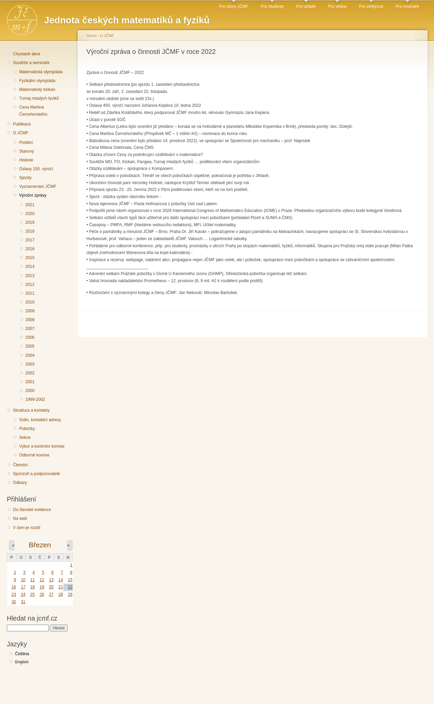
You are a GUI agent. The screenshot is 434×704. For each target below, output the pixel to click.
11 (32, 580)
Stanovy (26, 151)
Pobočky (27, 428)
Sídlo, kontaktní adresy (40, 419)
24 (23, 594)
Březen (40, 545)
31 (23, 602)
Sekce (25, 437)
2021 (30, 204)
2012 (30, 284)
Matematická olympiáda (40, 72)
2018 (30, 231)
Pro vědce (337, 6)
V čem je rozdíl (26, 527)
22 (70, 587)
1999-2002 (35, 399)
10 (23, 580)
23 (14, 594)
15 (70, 580)
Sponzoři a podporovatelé (36, 473)
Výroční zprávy (32, 195)
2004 (30, 355)
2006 (30, 337)
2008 (30, 319)
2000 (30, 390)
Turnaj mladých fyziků (39, 98)
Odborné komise (34, 455)
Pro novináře (407, 6)
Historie (26, 160)
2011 (30, 293)
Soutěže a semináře (31, 62)
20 (51, 587)
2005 (30, 346)
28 (60, 594)
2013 (30, 275)
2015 (30, 257)
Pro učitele (306, 6)
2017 (30, 240)
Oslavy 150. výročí (36, 169)
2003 (30, 364)
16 (14, 587)
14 (60, 580)
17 (23, 587)
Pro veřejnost (371, 6)
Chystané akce (26, 54)
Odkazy (20, 482)
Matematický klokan (37, 89)
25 (32, 594)
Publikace (22, 124)
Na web (20, 518)
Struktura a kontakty (31, 410)
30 (14, 602)
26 (42, 594)
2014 (30, 266)
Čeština (22, 653)
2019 (30, 222)
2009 (30, 311)
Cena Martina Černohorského (33, 111)
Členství (20, 465)
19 (42, 587)
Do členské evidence (32, 509)
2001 (30, 381)
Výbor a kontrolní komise (41, 446)
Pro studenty (272, 6)
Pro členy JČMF (233, 6)
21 (60, 587)
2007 (30, 328)
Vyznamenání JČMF (37, 186)
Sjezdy (25, 177)
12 (42, 580)
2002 (30, 373)
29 (70, 594)
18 (32, 587)
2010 (30, 302)
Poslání (26, 142)
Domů (91, 36)
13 (51, 580)
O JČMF (20, 133)
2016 (30, 249)
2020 (30, 213)
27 (51, 594)
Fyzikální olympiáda (37, 80)
